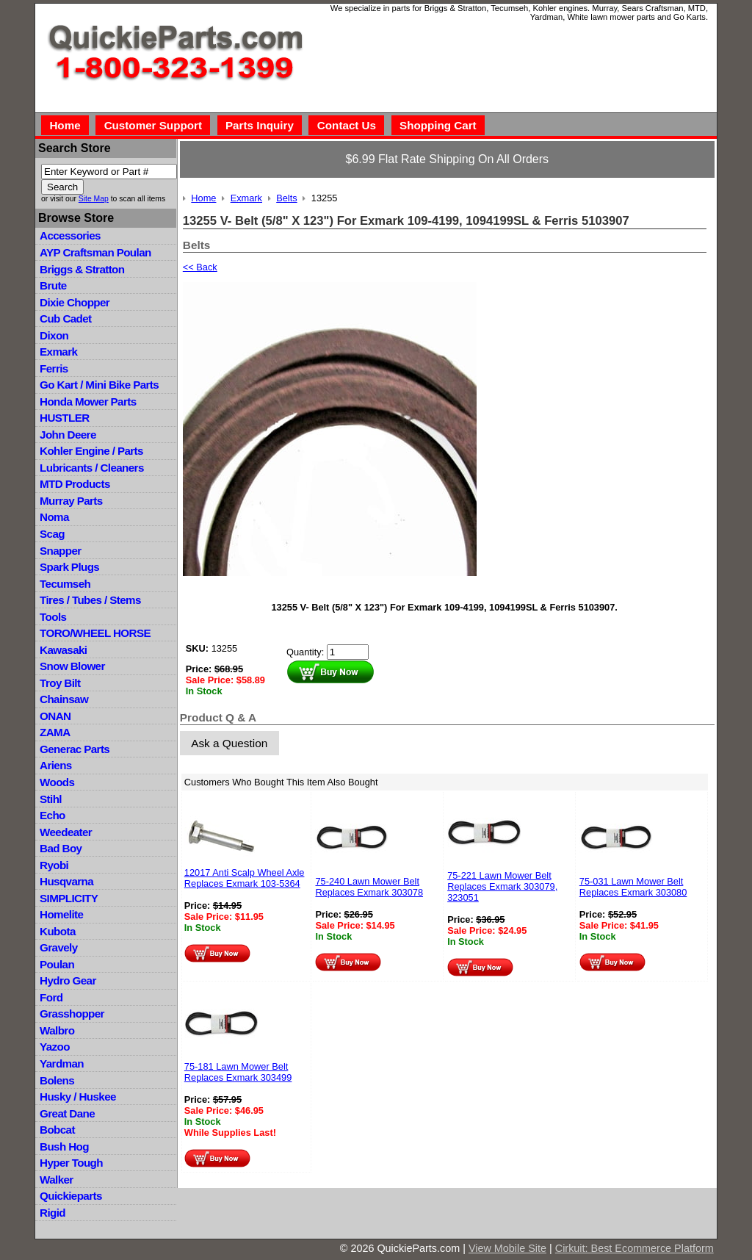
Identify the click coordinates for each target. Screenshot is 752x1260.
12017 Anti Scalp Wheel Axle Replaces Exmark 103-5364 (244, 878)
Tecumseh (65, 583)
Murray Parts (71, 500)
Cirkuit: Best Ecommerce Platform (634, 1248)
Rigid (52, 1212)
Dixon (54, 335)
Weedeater (66, 832)
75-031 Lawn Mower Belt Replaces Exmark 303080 (633, 887)
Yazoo (55, 1046)
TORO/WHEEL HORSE (95, 633)
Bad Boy (61, 848)
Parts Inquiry (259, 125)
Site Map (94, 199)
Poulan (57, 964)
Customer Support (153, 125)
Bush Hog (64, 1146)
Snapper (61, 550)
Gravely (58, 947)
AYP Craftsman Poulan (95, 252)
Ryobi (54, 865)
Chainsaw (64, 699)
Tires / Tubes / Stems (90, 600)
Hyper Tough (71, 1162)
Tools (53, 617)
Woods (57, 782)
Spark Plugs (69, 567)
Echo (52, 815)
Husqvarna (66, 881)
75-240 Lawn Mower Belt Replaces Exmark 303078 (369, 887)
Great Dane (67, 1113)
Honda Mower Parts (88, 401)
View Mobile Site (507, 1248)
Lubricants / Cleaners (92, 467)
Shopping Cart (438, 125)
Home (64, 125)
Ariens (56, 765)
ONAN (55, 716)
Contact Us (346, 125)
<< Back (200, 267)
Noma (54, 517)
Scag (52, 534)
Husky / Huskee (78, 1096)
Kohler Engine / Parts (91, 450)
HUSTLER (64, 417)
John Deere (68, 434)
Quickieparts (71, 1195)
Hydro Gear (68, 980)
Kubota (58, 931)
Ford (51, 997)
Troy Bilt (60, 683)
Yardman (62, 1063)
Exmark (58, 351)
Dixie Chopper (74, 302)
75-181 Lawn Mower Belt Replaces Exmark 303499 (238, 1072)
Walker (56, 1179)
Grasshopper (72, 1013)
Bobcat (57, 1129)
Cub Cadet (65, 318)
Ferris (54, 368)
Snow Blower (72, 666)
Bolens (57, 1080)
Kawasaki (63, 650)
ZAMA (55, 732)
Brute (53, 285)
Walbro (57, 1030)
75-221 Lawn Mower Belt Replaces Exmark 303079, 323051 (502, 886)
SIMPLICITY (69, 898)
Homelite (61, 914)
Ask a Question (229, 743)
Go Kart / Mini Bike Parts (99, 384)
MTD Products (75, 484)
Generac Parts (74, 749)
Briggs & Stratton (82, 269)
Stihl (51, 799)
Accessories (70, 235)
